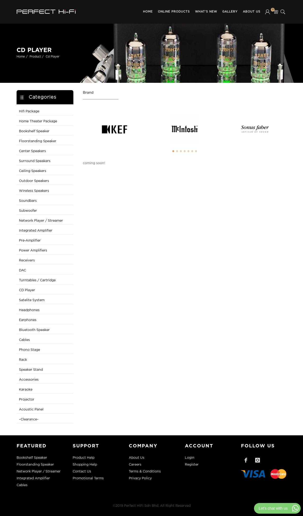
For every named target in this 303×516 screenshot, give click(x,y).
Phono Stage (29, 349)
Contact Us (82, 471)
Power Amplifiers (33, 250)
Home (148, 11)
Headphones (29, 310)
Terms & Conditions (145, 471)
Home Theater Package (38, 121)
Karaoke (25, 389)
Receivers (27, 260)
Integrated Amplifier (35, 230)
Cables (24, 340)
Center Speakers (32, 151)
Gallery (230, 11)
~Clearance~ (29, 419)
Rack (23, 359)
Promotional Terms (88, 478)
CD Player (27, 290)
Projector (26, 399)
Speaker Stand (31, 369)
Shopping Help (85, 464)
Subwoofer (28, 210)
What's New (206, 11)
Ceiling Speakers (32, 171)
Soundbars (28, 200)
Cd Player (52, 56)
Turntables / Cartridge (37, 280)
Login (189, 457)
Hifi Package (29, 111)
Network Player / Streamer (41, 220)
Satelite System (32, 300)
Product (35, 56)
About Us (251, 11)
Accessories (29, 379)
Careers (135, 464)
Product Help (83, 457)
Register (192, 464)
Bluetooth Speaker (34, 330)
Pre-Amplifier (30, 240)
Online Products (174, 11)
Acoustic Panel (31, 409)
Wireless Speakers (34, 191)
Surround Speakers (34, 161)
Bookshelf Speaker (34, 131)
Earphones (27, 320)
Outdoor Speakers (34, 181)
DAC (22, 270)
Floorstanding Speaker (37, 141)
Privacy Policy (140, 478)
